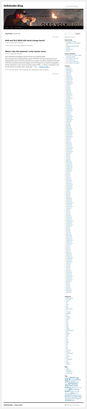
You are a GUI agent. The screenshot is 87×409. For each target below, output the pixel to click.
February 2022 (69, 105)
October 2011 (69, 278)
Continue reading (44, 67)
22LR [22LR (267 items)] (67, 379)
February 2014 (69, 235)
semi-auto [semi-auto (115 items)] (78, 397)
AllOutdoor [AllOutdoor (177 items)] (73, 383)
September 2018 (69, 151)
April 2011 (68, 287)
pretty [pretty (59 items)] (71, 395)
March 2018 (68, 160)
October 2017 (69, 168)
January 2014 (69, 237)
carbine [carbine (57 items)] (73, 387)
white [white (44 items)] (80, 398)
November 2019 (69, 133)
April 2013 (68, 250)
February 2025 (69, 76)
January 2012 (69, 273)
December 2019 (69, 131)
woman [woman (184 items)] (68, 400)
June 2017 (68, 174)
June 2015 (68, 211)
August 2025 (68, 72)
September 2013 (69, 243)
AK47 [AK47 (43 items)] (66, 384)
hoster (67, 325)
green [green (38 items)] (73, 389)
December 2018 (69, 147)
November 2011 (69, 276)
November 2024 (69, 79)
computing (68, 313)
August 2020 (68, 121)
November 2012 (69, 258)
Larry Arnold (68, 58)
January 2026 (69, 69)
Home (6, 27)
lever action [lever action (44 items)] (76, 391)
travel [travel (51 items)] (73, 398)
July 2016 (68, 191)
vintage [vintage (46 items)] (77, 398)
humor (67, 327)
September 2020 (69, 119)
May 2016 (68, 194)
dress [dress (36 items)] (68, 389)
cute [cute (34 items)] (65, 389)
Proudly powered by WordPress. (73, 405)
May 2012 (68, 267)
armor (67, 301)
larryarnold (68, 55)
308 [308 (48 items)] (69, 382)
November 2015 (69, 203)
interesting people (69, 330)
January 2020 (69, 130)
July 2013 (68, 246)
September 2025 (69, 70)
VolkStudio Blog (13, 5)
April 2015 (68, 214)
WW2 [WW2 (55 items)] (73, 400)
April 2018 (68, 159)
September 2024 (69, 82)
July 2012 (68, 264)
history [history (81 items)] (77, 389)
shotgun (67, 351)
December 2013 (69, 238)
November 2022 (69, 98)
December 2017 (69, 165)
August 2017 (68, 171)
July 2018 (68, 154)
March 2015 (68, 215)
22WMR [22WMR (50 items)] (73, 380)
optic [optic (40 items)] (69, 393)
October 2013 (69, 241)
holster (67, 324)
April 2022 (68, 102)
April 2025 (68, 73)
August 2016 (68, 189)
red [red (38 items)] (76, 395)
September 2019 (69, 136)
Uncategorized (69, 359)
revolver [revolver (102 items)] (68, 397)
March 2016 (68, 197)
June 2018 (68, 156)
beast (67, 305)
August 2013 (68, 244)
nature (67, 334)
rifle (10, 69)
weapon (11, 45)
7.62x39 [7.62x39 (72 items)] (67, 378)
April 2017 (68, 177)
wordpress (68, 363)
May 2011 (68, 286)
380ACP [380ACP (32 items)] (77, 382)
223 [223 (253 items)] (66, 381)
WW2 (41, 69)
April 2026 (68, 67)
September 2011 (69, 279)
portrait (67, 342)
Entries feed (68, 370)
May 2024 (68, 89)
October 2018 (69, 150)
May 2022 (68, 101)
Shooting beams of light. (71, 41)
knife (67, 331)
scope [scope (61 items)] (72, 397)
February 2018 (69, 162)
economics (68, 318)
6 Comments (30, 45)
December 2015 (69, 202)
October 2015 (69, 205)
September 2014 (69, 224)
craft (67, 315)
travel (67, 357)
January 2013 (69, 255)
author (67, 304)
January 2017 (69, 182)
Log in (67, 368)
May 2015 (68, 212)
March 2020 (68, 127)
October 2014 (69, 223)
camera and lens (69, 308)
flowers (67, 319)
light (19, 45)
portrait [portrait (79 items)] (67, 395)
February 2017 (69, 180)
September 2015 (69, 206)
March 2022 (68, 104)
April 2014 (68, 232)
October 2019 (69, 134)
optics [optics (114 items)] (72, 393)
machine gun (23, 45)
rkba (13, 69)
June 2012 (68, 266)
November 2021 (69, 110)
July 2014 (68, 228)
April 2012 (68, 269)
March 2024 (68, 92)
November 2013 (69, 240)
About (11, 27)
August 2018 (68, 153)
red (66, 345)
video (67, 360)
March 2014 (68, 234)
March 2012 (68, 270)
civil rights (68, 312)
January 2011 (69, 292)
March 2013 (68, 252)
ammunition (68, 299)
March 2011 (68, 289)
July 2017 (68, 173)
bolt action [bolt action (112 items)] (74, 386)
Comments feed (69, 371)
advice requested (69, 298)
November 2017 (69, 166)
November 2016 (69, 185)
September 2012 (69, 261)
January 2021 (69, 114)
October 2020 (69, 118)
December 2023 (69, 95)
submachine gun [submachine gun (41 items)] (68, 398)
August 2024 (68, 84)
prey (67, 344)
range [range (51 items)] (74, 395)
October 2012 (69, 260)
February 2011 (69, 290)
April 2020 (68, 125)
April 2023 (68, 96)
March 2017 (68, 179)
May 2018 (68, 157)
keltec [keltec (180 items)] (67, 391)
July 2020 (68, 122)
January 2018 (69, 163)
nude (67, 336)
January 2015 (69, 218)
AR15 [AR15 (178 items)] (67, 385)
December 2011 (69, 275)
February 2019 (69, 144)
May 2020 (68, 124)
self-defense (68, 350)
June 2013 (68, 247)
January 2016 (69, 200)
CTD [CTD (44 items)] (80, 387)
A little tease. (75, 58)
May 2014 (68, 231)
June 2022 (68, 99)
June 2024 (68, 87)
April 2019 (68, 140)
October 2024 (69, 81)
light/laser (68, 333)
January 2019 (69, 145)
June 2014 (68, 229)
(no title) (68, 50)
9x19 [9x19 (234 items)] (72, 377)
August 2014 (68, 226)
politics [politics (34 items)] (76, 393)
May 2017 (68, 176)
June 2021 (68, 113)
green (67, 322)
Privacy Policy (18, 27)
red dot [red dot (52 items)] (79, 395)
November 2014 (69, 221)
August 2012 (68, 263)
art (66, 302)
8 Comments (46, 69)
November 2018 (69, 148)
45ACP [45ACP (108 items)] (78, 380)
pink (67, 339)
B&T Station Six (69, 49)
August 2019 (68, 137)
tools (67, 354)
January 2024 (69, 93)
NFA (30, 69)
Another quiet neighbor (74, 63)
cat (66, 310)
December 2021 (69, 108)
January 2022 (69, 107)
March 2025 (68, 75)
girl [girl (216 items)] (70, 389)
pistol (67, 341)
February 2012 (69, 272)
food (67, 321)
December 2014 (69, 220)
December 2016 (69, 183)
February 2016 (69, 198)
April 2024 (68, 90)
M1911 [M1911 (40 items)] (66, 393)
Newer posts (56, 37)
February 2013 (69, 253)
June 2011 (68, 284)
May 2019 (68, 139)
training (67, 356)
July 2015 (68, 209)
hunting (67, 328)
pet (66, 337)
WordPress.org (69, 373)
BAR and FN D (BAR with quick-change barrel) (25, 40)
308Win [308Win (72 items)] (73, 382)
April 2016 (68, 195)
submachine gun (35, 69)
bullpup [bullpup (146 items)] (68, 387)
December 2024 (69, 78)
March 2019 (68, 142)
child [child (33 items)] (78, 387)
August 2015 (68, 208)
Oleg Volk (20, 42)
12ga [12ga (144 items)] (77, 378)
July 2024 (68, 85)
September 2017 (69, 169)
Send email (67, 37)
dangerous (68, 316)
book (67, 307)
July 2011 (68, 282)
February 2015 (69, 217)
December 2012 (69, 257)
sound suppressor (69, 353)
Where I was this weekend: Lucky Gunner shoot (25, 51)
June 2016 (68, 192)
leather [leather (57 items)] (72, 391)
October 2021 (69, 111)
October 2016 (69, 186)
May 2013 (68, 249)
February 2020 (69, 128)
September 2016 (69, 188)
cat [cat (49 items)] (76, 387)
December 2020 (69, 116)
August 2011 (68, 281)
